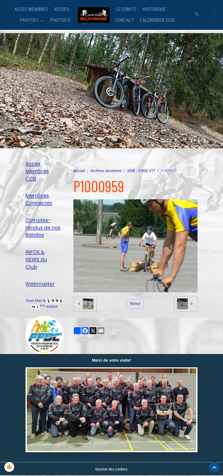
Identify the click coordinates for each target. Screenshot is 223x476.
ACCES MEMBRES (31, 9)
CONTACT (124, 20)
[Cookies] (9, 467)
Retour (135, 303)
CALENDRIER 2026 (157, 20)
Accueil (79, 170)
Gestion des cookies (111, 469)
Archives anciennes (106, 170)
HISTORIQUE (154, 9)
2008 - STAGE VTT (141, 170)
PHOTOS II (60, 20)
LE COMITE (126, 9)
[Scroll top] (214, 467)
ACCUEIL (62, 9)
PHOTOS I (30, 20)
